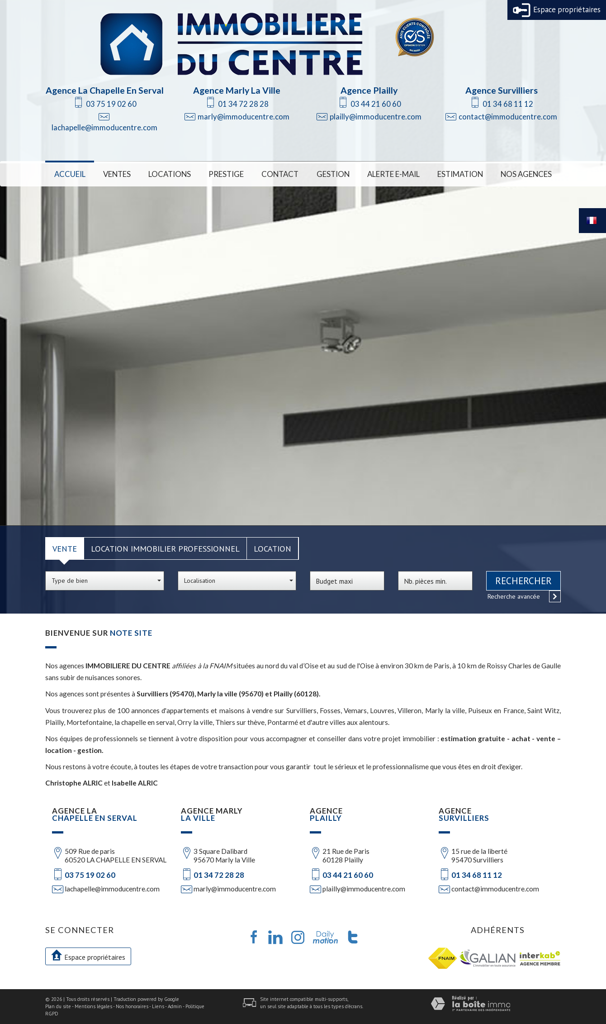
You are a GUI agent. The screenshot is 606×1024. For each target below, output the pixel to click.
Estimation (460, 174)
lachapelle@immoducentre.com (104, 127)
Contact (279, 174)
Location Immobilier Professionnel (165, 548)
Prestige (226, 174)
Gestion (333, 174)
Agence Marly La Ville (236, 90)
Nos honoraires (132, 1006)
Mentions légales (93, 1006)
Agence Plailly (369, 90)
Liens (158, 1006)
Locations (169, 174)
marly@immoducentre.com (243, 116)
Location (272, 548)
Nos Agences (526, 174)
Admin (175, 1006)
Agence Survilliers (501, 90)
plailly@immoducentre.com (375, 116)
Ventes (117, 174)
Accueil (69, 174)
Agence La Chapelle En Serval (105, 90)
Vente (64, 548)
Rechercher (523, 581)
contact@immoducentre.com (508, 116)
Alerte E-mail (393, 174)
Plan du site (58, 1006)
